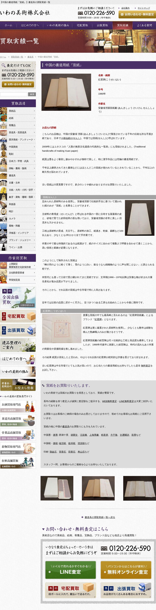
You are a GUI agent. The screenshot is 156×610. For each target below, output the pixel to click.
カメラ (12, 218)
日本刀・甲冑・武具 (19, 161)
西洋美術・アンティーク (21, 139)
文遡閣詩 (124, 435)
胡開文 (74, 435)
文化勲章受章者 (16, 272)
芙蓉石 (62, 451)
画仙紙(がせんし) (72, 138)
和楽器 (12, 204)
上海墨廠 (94, 435)
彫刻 (11, 154)
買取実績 (122, 25)
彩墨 (134, 435)
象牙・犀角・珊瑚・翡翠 (21, 197)
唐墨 (55, 435)
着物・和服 (14, 225)
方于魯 (113, 435)
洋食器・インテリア (19, 233)
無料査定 (145, 365)
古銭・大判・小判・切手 (21, 189)
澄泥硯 (81, 443)
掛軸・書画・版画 (17, 168)
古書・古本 (14, 182)
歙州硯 (71, 443)
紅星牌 (98, 319)
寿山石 (81, 451)
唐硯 (55, 443)
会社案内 (125, 8)
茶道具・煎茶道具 (17, 132)
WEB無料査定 (109, 401)
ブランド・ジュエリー (20, 240)
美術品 (12, 111)
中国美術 (13, 146)
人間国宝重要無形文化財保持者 (20, 265)
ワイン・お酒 (15, 247)
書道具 (65, 426)
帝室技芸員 (14, 279)
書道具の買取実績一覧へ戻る (100, 517)
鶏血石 (53, 451)
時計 (11, 211)
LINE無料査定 (126, 401)
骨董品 (12, 125)
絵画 (11, 118)
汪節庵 (83, 435)
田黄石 (71, 451)
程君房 (104, 435)
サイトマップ (144, 8)
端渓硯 (62, 443)
